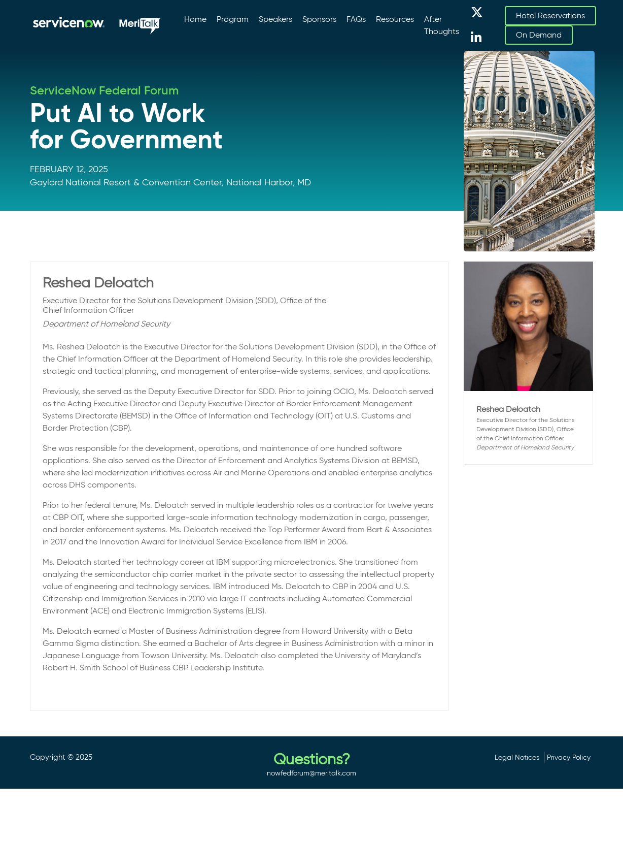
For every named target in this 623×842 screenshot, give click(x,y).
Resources (395, 19)
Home (195, 19)
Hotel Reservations (550, 15)
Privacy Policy (569, 757)
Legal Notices (517, 757)
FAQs (356, 19)
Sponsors (319, 19)
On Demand (539, 35)
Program (233, 19)
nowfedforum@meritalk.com (311, 773)
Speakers (275, 19)
